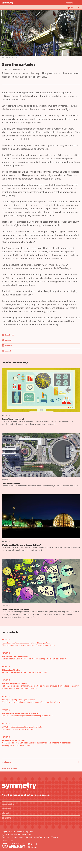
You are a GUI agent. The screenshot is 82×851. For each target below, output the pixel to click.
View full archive (9, 768)
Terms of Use (7, 841)
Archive (6, 817)
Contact (6, 808)
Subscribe (8, 803)
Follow (69, 2)
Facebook (8, 335)
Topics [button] (73, 7)
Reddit (6, 351)
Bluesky (7, 340)
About (5, 813)
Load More (6, 762)
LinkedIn (7, 345)
